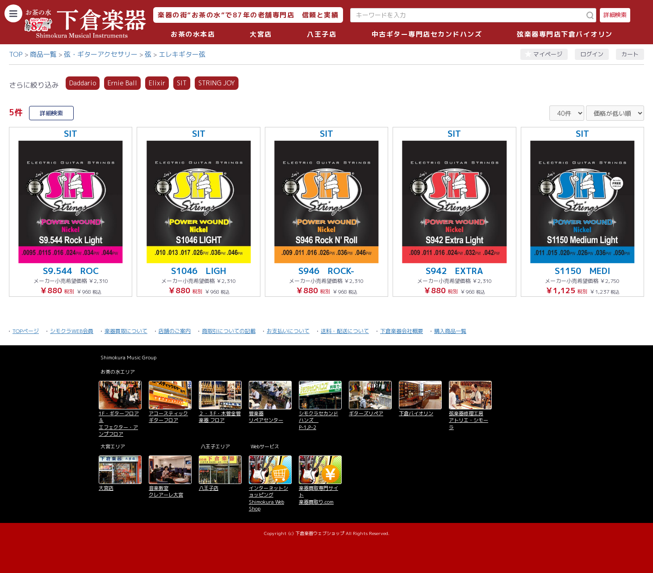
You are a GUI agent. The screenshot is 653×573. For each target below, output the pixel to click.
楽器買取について (126, 331)
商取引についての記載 (228, 331)
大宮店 (261, 34)
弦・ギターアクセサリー (101, 54)
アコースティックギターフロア (168, 417)
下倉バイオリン (416, 413)
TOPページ (26, 331)
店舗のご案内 (175, 331)
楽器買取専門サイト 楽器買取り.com (318, 495)
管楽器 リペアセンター (266, 417)
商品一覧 (43, 54)
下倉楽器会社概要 (401, 331)
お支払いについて (288, 331)
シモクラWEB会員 (71, 331)
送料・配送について (345, 331)
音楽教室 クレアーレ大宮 (166, 491)
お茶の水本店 (193, 34)
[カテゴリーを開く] (13, 13)
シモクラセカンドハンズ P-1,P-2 (318, 420)
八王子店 (321, 34)
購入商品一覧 (450, 331)
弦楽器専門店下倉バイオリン (565, 34)
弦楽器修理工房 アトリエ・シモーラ (468, 420)
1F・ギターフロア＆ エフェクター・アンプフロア (119, 424)
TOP (16, 54)
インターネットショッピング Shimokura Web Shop (268, 498)
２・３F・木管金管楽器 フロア (220, 417)
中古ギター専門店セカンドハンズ (427, 34)
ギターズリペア (366, 413)
